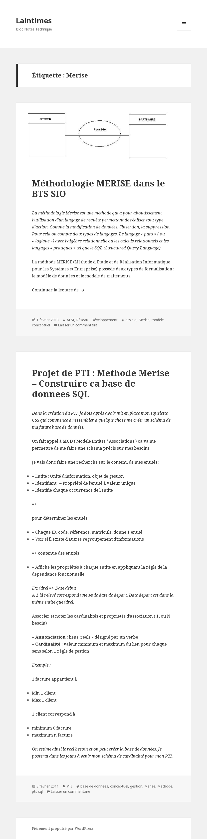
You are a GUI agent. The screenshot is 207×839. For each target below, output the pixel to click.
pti (34, 791)
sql (40, 791)
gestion (136, 786)
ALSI (70, 319)
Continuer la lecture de (59, 290)
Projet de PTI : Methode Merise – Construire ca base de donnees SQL (101, 383)
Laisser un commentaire (77, 325)
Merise (144, 319)
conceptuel (119, 786)
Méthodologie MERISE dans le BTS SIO (98, 188)
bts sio (131, 319)
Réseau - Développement (97, 319)
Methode (164, 786)
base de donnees (94, 786)
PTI (69, 786)
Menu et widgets (184, 30)
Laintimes (34, 20)
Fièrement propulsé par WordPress (63, 828)
